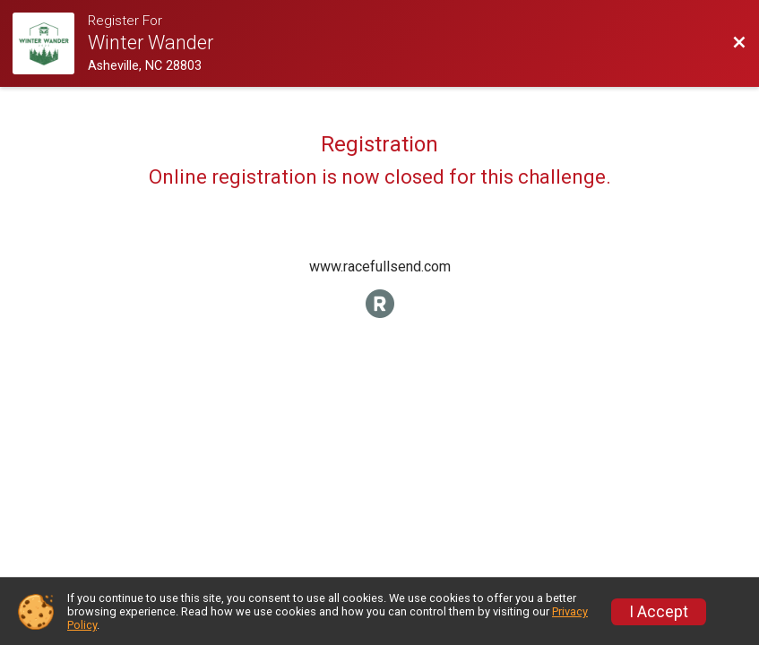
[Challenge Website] (50, 43)
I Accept (658, 612)
